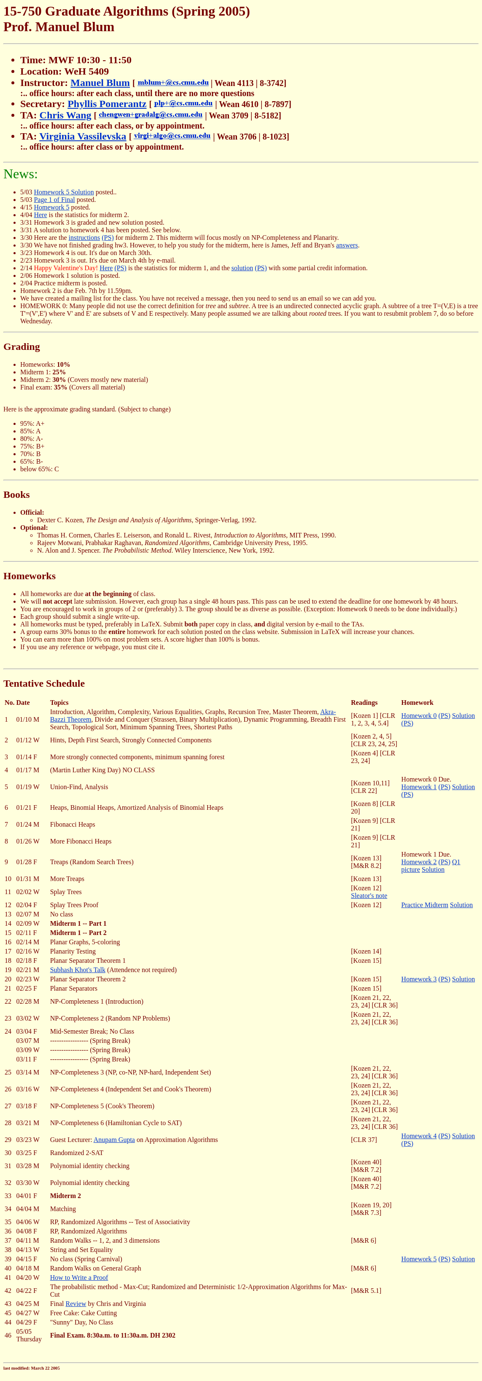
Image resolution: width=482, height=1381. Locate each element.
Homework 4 (419, 1135)
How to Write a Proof (79, 1277)
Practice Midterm (425, 904)
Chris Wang (66, 115)
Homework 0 (419, 715)
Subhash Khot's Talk (77, 969)
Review (76, 1303)
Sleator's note (369, 895)
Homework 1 (419, 786)
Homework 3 (419, 979)
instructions (84, 237)
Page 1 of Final (54, 199)
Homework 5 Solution (64, 192)
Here (40, 214)
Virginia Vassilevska (83, 136)
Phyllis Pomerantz (106, 103)
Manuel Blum (100, 82)
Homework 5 (51, 207)
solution (242, 267)
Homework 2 (419, 861)
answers (347, 245)
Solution (463, 715)
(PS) (107, 237)
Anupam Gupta (114, 1139)
